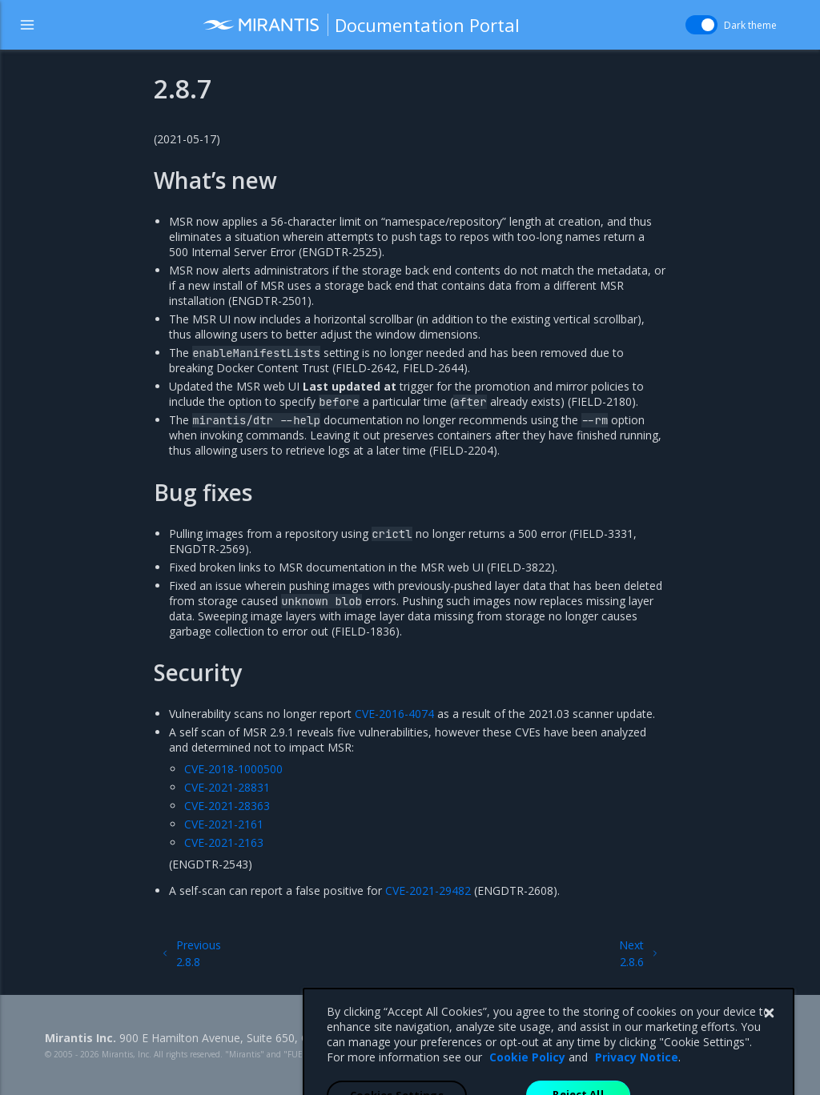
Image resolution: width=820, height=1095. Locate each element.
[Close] (768, 1043)
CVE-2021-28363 (227, 805)
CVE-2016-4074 (394, 713)
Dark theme (750, 25)
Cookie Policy (527, 1086)
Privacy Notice (636, 1086)
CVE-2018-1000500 (233, 768)
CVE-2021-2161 (223, 824)
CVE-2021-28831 (227, 787)
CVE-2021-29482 (428, 890)
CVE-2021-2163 (223, 842)
